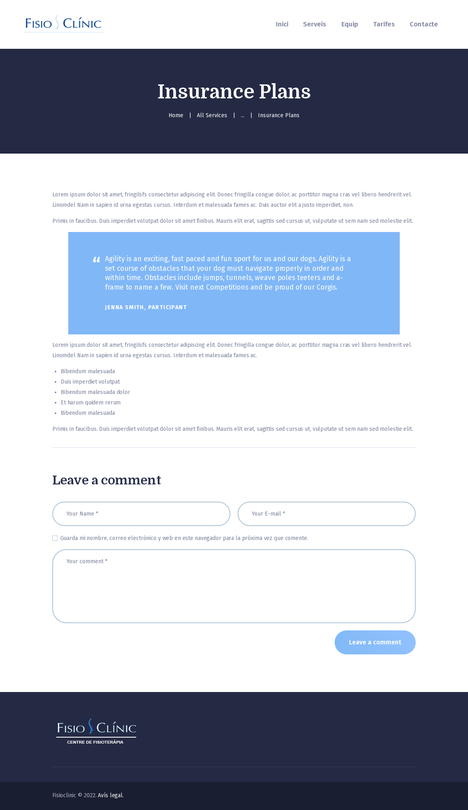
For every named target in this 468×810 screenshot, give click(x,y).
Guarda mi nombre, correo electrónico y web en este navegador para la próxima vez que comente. (184, 538)
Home (176, 115)
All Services (212, 115)
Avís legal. (111, 795)
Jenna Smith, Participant (146, 307)
